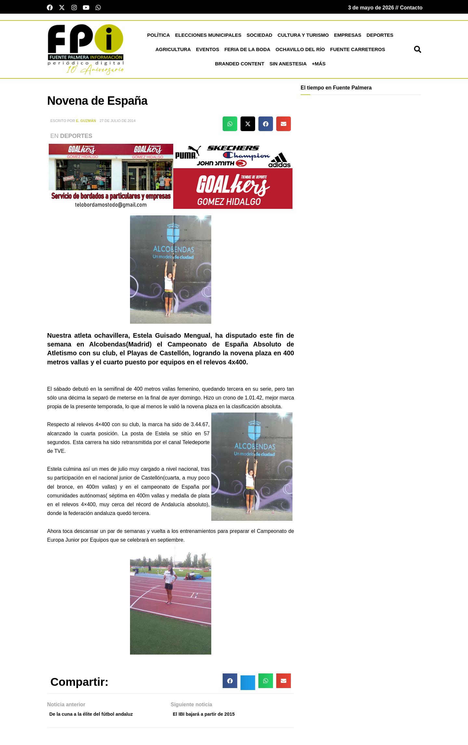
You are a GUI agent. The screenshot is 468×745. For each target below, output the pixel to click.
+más (319, 66)
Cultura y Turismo (303, 37)
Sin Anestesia (287, 66)
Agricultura (173, 51)
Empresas (347, 37)
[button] (417, 51)
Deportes (380, 37)
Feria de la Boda (247, 51)
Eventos (207, 51)
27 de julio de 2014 (117, 123)
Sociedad (259, 37)
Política (158, 37)
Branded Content (239, 66)
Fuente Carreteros (357, 51)
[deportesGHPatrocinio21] (170, 178)
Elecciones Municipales (208, 37)
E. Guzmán (86, 123)
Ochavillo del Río (300, 51)
